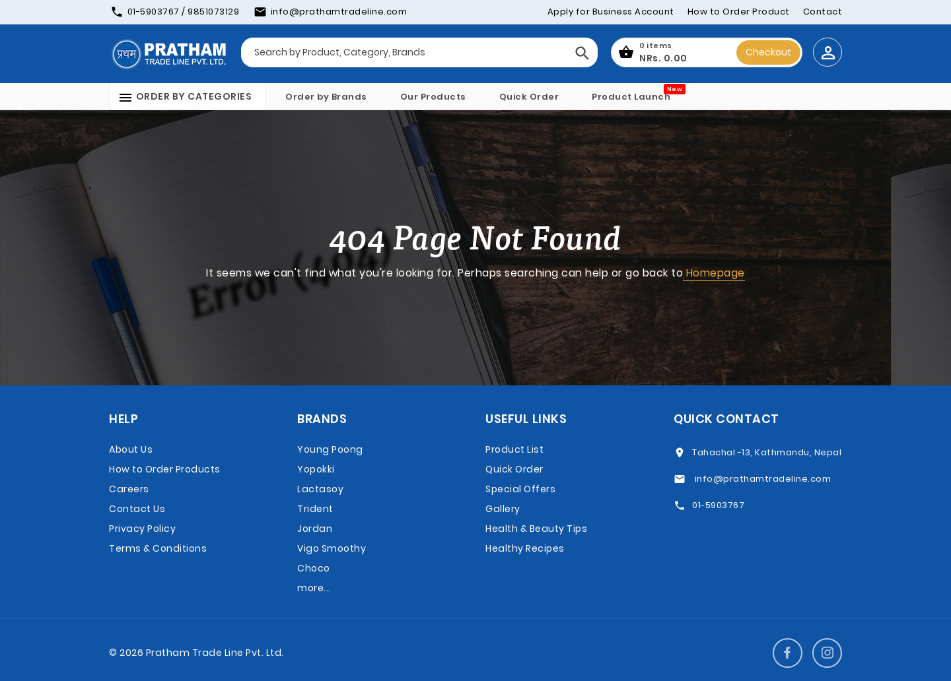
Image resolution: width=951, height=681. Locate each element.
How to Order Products (165, 469)
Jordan (314, 528)
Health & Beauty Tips (536, 528)
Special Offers (520, 489)
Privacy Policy (142, 528)
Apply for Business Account (610, 11)
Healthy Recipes (525, 548)
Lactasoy (320, 489)
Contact (823, 11)
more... (314, 588)
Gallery (502, 508)
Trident (315, 508)
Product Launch (631, 96)
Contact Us (137, 508)
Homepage (714, 272)
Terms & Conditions (158, 548)
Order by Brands (326, 96)
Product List (514, 449)
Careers (129, 489)
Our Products (433, 96)
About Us (131, 449)
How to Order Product (738, 11)
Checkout (768, 52)
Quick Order (529, 96)
